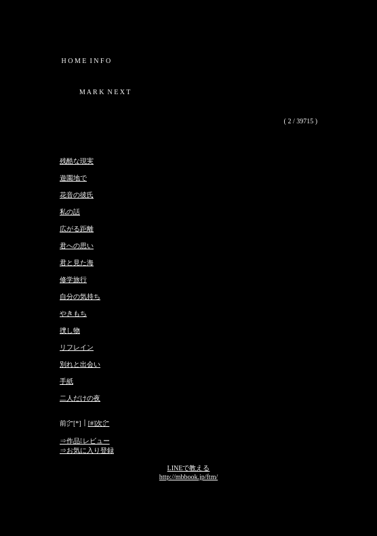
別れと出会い (80, 364)
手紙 (66, 381)
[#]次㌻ (99, 423)
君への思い (77, 245)
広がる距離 (77, 228)
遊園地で (73, 178)
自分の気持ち (80, 296)
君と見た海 (77, 262)
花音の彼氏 (77, 195)
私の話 (70, 211)
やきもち (73, 313)
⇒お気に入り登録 (87, 450)
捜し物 (70, 330)
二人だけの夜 (80, 398)
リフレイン (77, 347)
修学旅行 (73, 279)
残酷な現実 (77, 161)
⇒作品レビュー (85, 441)
